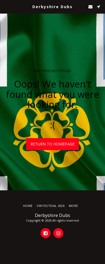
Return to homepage (52, 144)
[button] (6, 6)
